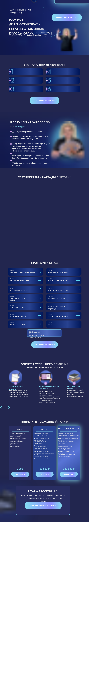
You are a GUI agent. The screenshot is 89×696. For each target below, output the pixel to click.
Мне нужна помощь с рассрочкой (43, 505)
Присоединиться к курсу (66, 17)
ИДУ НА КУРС (20, 474)
